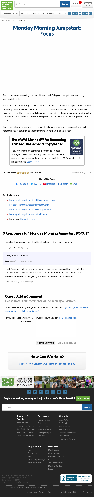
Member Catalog (55, 466)
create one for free (67, 318)
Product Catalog (24, 423)
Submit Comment (45, 343)
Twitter (37, 184)
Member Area (53, 450)
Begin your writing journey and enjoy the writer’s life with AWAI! (47, 398)
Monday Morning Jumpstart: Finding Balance (30, 209)
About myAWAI (54, 453)
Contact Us (32, 453)
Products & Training (10, 13)
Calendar (52, 459)
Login (50, 469)
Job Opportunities (55, 463)
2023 (8, 20)
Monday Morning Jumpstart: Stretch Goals (29, 204)
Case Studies (64, 436)
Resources (25, 13)
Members (62, 13)
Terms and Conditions (48, 492)
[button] (76, 4)
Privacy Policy (32, 492)
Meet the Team (65, 429)
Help (29, 450)
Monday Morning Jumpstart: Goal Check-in (29, 214)
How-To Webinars (45, 429)
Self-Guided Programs (26, 429)
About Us (36, 13)
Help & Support (49, 13)
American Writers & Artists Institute (31, 487)
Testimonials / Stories (67, 433)
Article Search (43, 423)
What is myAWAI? (34, 463)
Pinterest (50, 184)
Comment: (27, 321)
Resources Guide (44, 420)
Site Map (67, 492)
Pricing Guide (43, 426)
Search (65, 4)
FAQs (30, 456)
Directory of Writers (67, 439)
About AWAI (63, 420)
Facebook (24, 184)
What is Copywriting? (36, 459)
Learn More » (33, 161)
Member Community (56, 456)
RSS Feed (77, 492)
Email (75, 184)
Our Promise (63, 423)
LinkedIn (64, 184)
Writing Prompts (44, 433)
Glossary (41, 436)
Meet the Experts (65, 426)
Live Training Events (25, 432)
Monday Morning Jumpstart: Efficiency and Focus (32, 200)
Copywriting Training (25, 426)
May (15, 20)
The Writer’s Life (27, 219)
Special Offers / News (26, 436)
